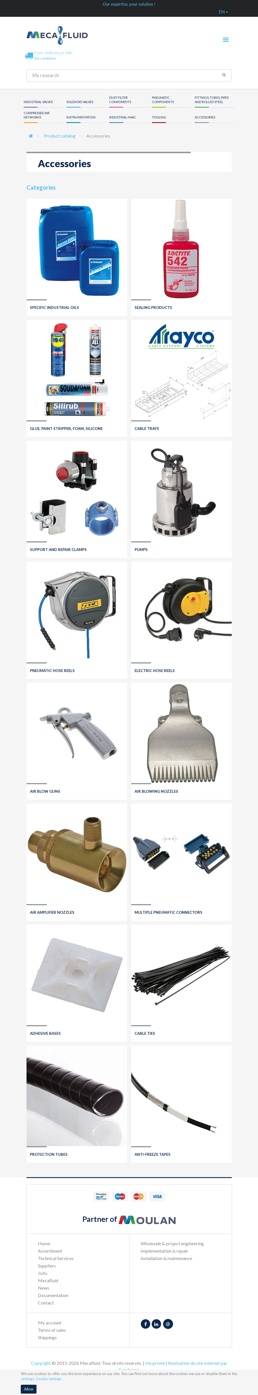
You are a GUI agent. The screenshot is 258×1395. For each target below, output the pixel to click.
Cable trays (147, 429)
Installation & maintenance (166, 1258)
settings (27, 1378)
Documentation (53, 1295)
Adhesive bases (45, 1033)
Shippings (47, 1337)
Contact (46, 1302)
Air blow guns (45, 791)
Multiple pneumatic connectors (168, 912)
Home (44, 1243)
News (43, 1287)
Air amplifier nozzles (52, 912)
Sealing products (153, 308)
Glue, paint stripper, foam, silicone (66, 429)
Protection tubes (49, 1154)
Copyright (41, 1363)
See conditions (45, 58)
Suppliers (47, 1265)
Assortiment (50, 1250)
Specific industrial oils (54, 308)
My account (49, 1322)
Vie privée (155, 1363)
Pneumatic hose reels (52, 671)
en (223, 11)
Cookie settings (49, 1378)
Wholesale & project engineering (172, 1243)
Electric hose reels (155, 671)
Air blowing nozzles (156, 791)
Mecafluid (48, 1280)
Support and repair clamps (58, 550)
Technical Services (56, 1258)
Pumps (141, 550)
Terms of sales (52, 1330)
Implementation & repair (164, 1250)
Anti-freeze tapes (152, 1154)
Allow (28, 1389)
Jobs (42, 1273)
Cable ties (145, 1033)
